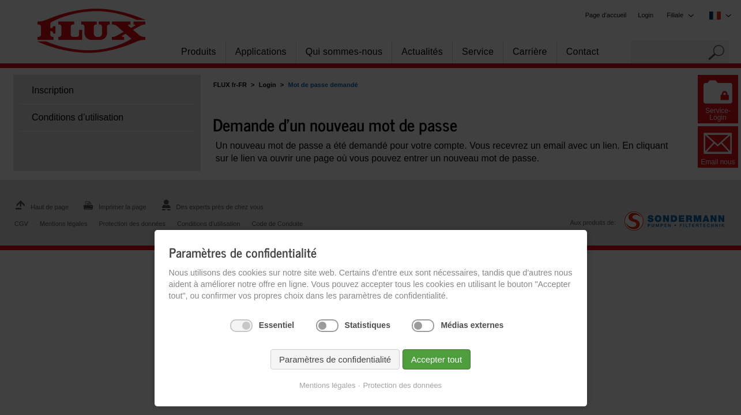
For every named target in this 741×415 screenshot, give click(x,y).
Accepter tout (436, 359)
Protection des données (402, 385)
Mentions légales (327, 385)
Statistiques (367, 325)
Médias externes (472, 325)
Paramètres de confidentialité (335, 359)
